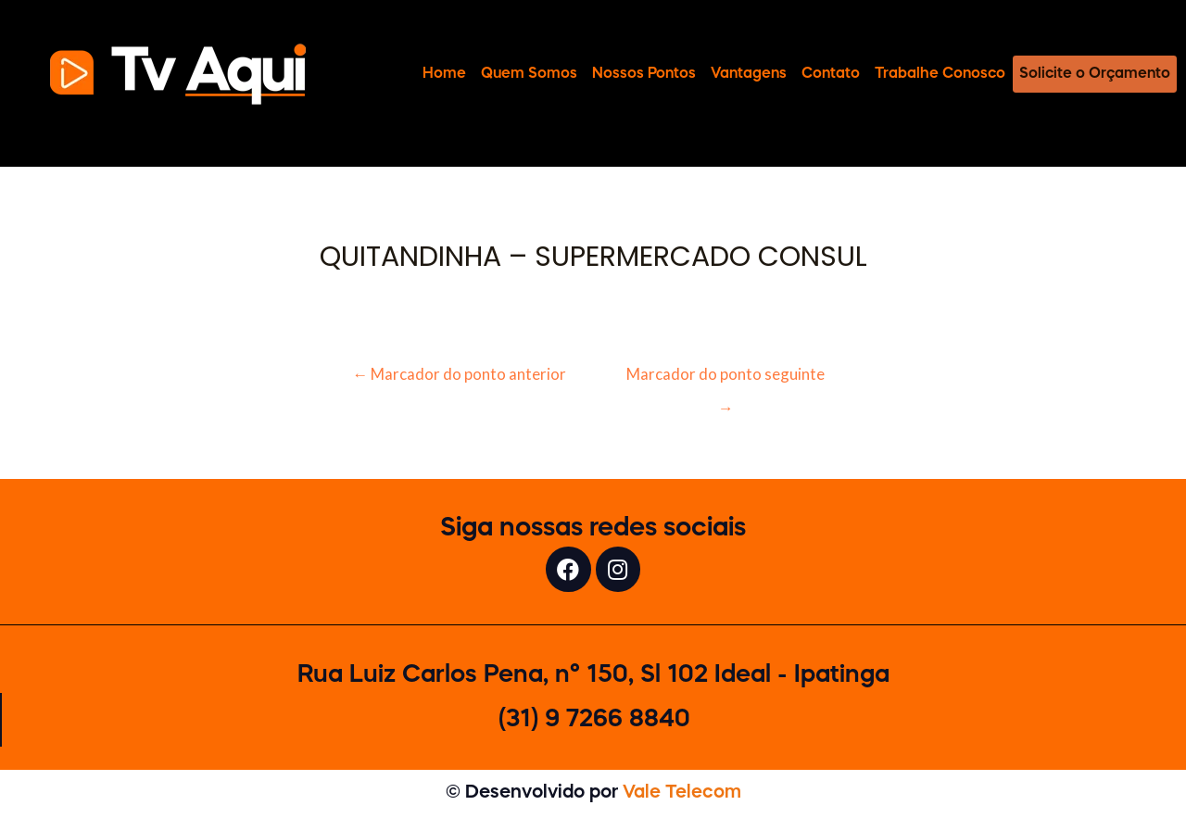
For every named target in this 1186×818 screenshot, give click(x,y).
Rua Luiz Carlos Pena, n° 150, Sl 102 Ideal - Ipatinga (593, 677)
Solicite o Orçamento (1094, 73)
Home (444, 73)
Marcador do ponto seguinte (726, 379)
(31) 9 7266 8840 (594, 722)
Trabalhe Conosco (940, 73)
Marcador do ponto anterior (459, 374)
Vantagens (749, 73)
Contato (830, 73)
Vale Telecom (682, 795)
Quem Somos (529, 73)
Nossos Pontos (644, 73)
